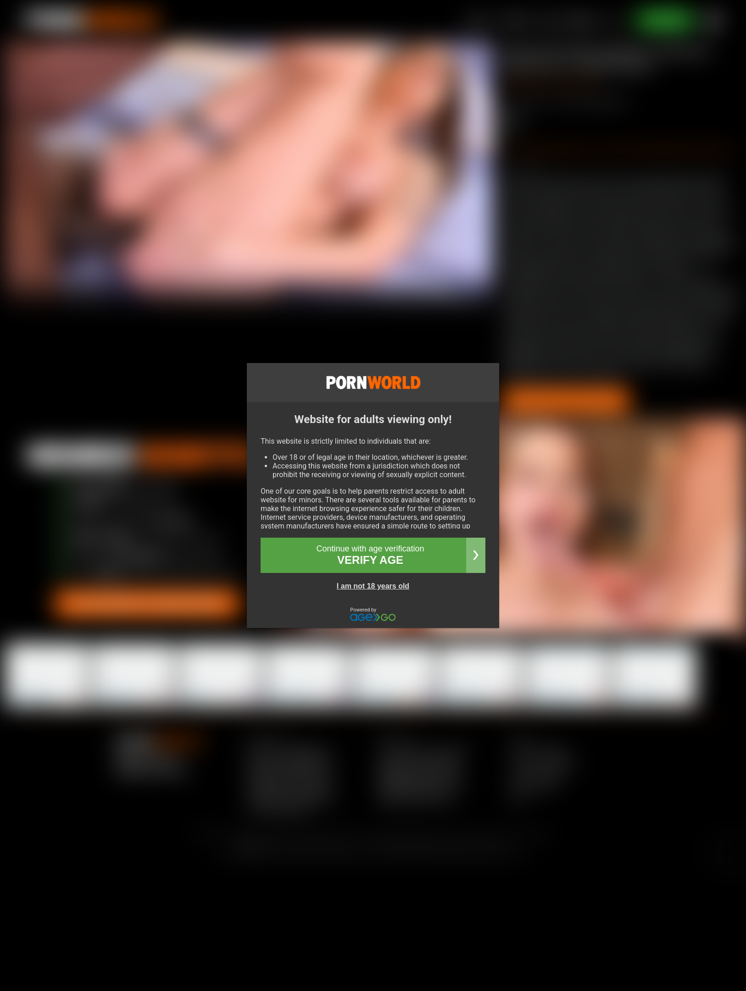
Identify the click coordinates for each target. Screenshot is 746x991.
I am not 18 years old (373, 586)
